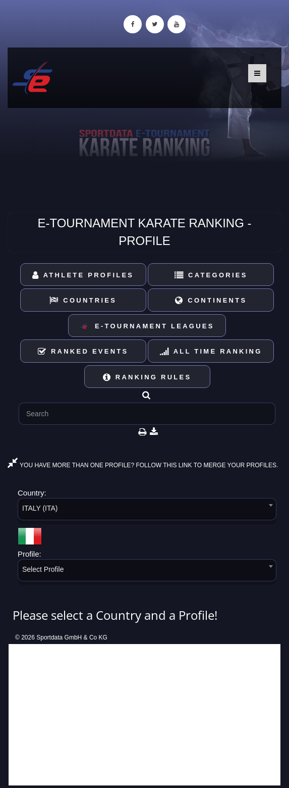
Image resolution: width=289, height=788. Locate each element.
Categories (211, 275)
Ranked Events (83, 351)
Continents (211, 300)
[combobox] (147, 511)
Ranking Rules (147, 377)
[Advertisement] (144, 714)
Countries (83, 300)
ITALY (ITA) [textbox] (40, 508)
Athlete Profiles (83, 275)
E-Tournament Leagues (147, 326)
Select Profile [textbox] (43, 569)
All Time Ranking (211, 351)
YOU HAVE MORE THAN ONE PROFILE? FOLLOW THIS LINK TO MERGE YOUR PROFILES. (143, 465)
